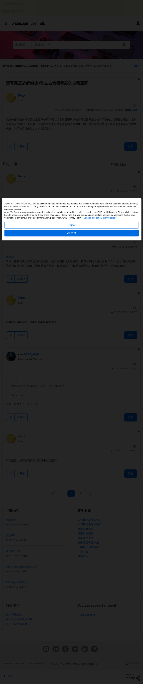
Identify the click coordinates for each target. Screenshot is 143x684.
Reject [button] (71, 347)
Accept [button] (71, 355)
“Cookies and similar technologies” (99, 340)
